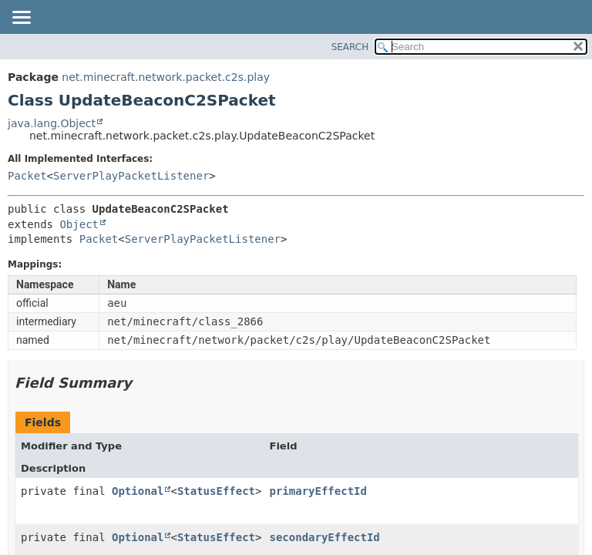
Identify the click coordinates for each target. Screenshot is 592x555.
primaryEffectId (317, 491)
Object (79, 224)
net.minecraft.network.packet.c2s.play (166, 77)
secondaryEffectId (324, 537)
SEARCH (350, 47)
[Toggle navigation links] (21, 18)
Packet (27, 176)
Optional (137, 491)
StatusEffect (216, 491)
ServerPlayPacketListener (131, 176)
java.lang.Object (52, 123)
